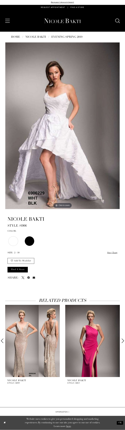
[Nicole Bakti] (62, 21)
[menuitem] (53, 7)
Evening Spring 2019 (66, 37)
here (68, 426)
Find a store (18, 270)
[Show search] (117, 21)
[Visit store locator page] (77, 7)
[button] (7, 21)
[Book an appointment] (53, 7)
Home (15, 37)
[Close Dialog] (4, 423)
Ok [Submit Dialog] (120, 423)
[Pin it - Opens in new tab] (28, 277)
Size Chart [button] (112, 253)
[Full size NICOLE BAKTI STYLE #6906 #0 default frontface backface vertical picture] (62, 125)
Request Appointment (62, 2)
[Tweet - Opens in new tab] (23, 277)
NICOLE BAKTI (35, 37)
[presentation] (32, 341)
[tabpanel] (62, 125)
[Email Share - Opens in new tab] (34, 278)
